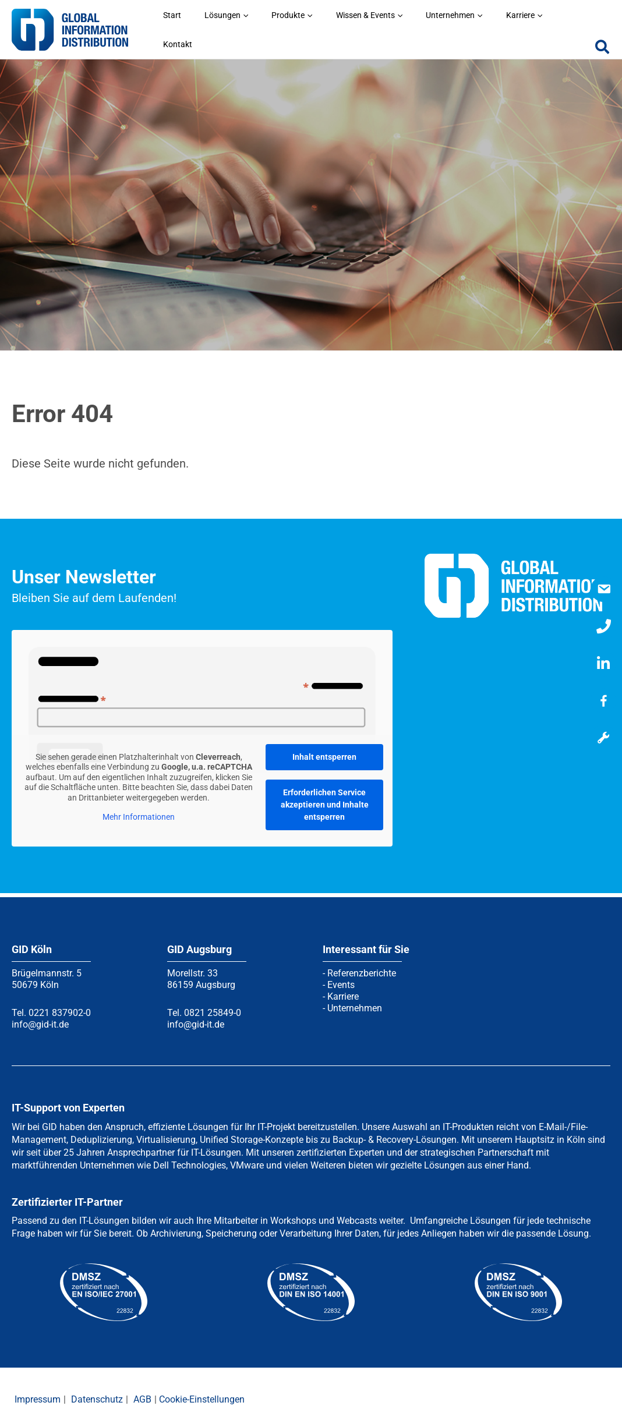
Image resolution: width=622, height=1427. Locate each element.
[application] (305, 39)
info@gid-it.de (40, 1020)
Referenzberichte (361, 969)
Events (341, 980)
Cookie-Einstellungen (202, 1395)
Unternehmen (354, 1004)
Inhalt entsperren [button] (324, 752)
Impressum (38, 1395)
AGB (142, 1395)
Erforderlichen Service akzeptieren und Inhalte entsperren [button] (325, 800)
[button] (602, 45)
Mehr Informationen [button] (139, 812)
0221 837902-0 (60, 1008)
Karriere (343, 992)
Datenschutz (97, 1395)
